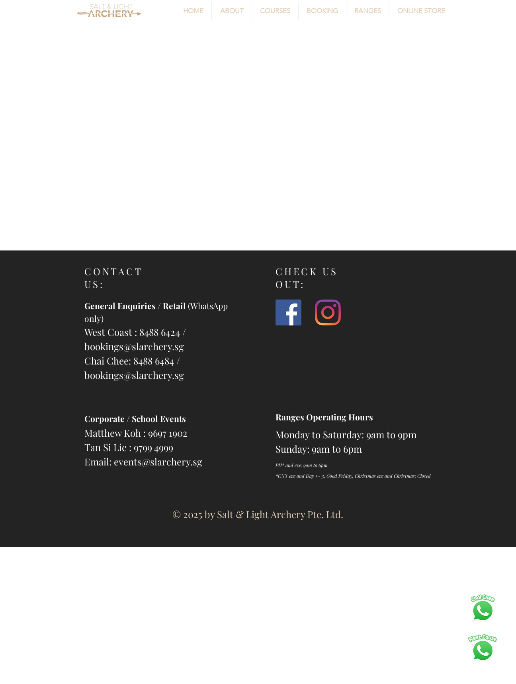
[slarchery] (288, 312)
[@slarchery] (328, 312)
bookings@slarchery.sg (134, 346)
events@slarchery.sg (158, 461)
